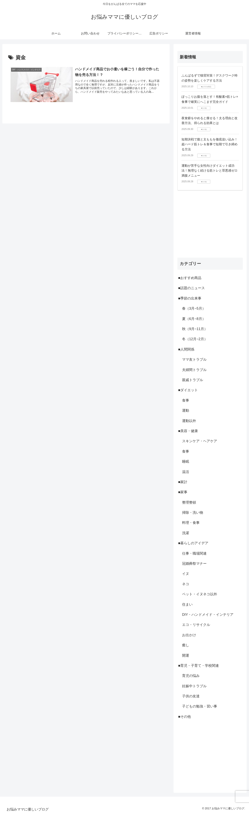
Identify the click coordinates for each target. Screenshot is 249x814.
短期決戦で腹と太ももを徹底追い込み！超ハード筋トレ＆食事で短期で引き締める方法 (209, 144)
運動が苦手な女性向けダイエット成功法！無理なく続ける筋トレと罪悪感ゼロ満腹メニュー (209, 170)
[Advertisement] (210, 224)
